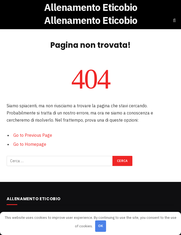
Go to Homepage (29, 144)
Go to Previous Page (32, 135)
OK (100, 226)
